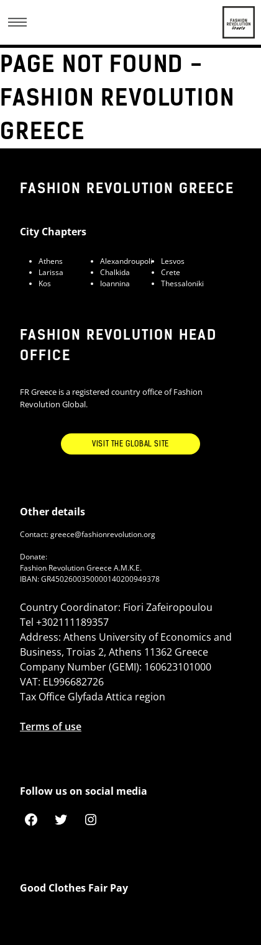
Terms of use (50, 726)
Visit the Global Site (130, 444)
